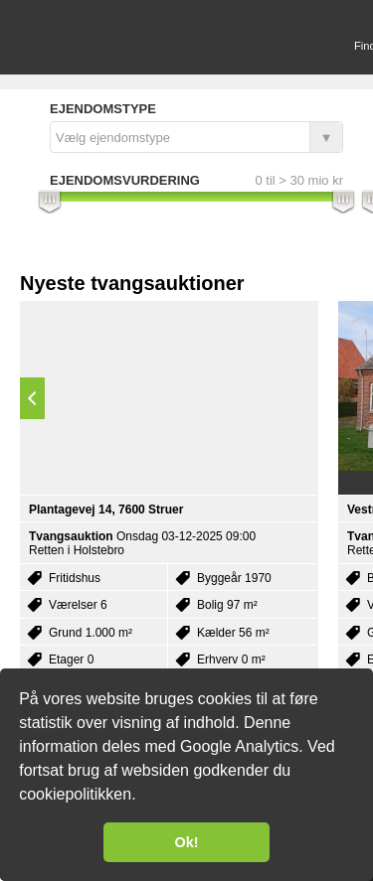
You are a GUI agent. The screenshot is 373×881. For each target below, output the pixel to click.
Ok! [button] (187, 842)
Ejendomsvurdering (125, 180)
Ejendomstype (103, 108)
